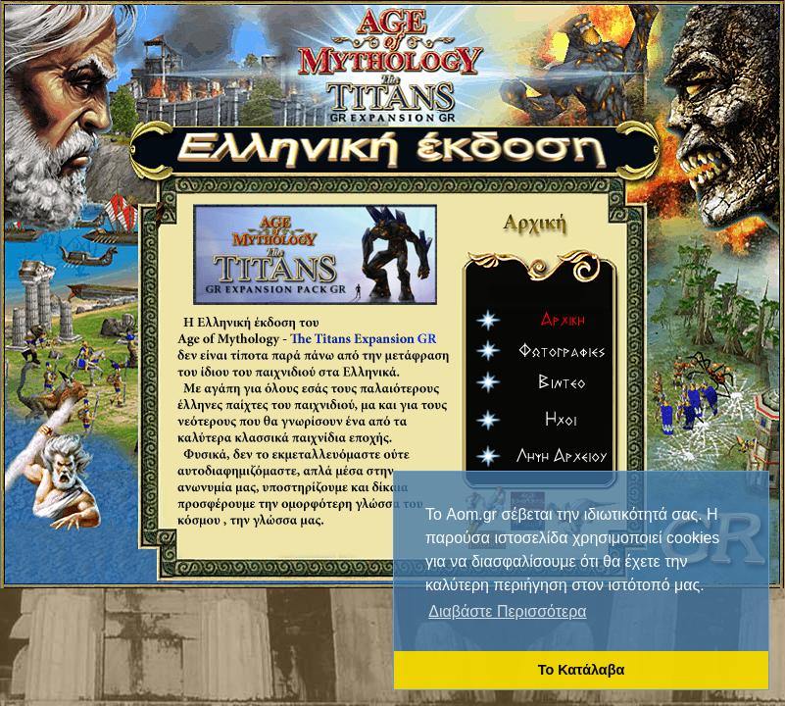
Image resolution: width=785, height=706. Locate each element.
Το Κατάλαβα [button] (581, 670)
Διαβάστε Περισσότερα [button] (507, 611)
